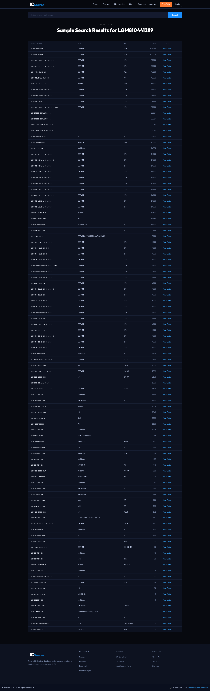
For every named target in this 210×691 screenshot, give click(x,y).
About (131, 4)
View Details (167, 48)
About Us (156, 657)
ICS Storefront (121, 657)
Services (142, 4)
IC (36, 4)
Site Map (155, 666)
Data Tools (120, 661)
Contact (153, 4)
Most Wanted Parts (123, 666)
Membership (119, 4)
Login (177, 4)
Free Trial (166, 4)
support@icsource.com (198, 687)
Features (106, 4)
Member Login (85, 670)
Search (96, 4)
